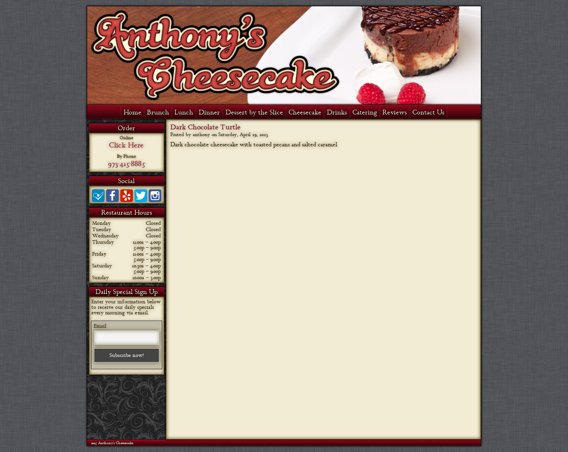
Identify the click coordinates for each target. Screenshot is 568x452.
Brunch (158, 112)
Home (133, 112)
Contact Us (429, 112)
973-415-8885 (126, 164)
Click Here (126, 145)
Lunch (184, 112)
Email (100, 326)
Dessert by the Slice (254, 112)
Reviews (395, 112)
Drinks (337, 112)
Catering (365, 112)
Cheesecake (305, 112)
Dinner (209, 112)
